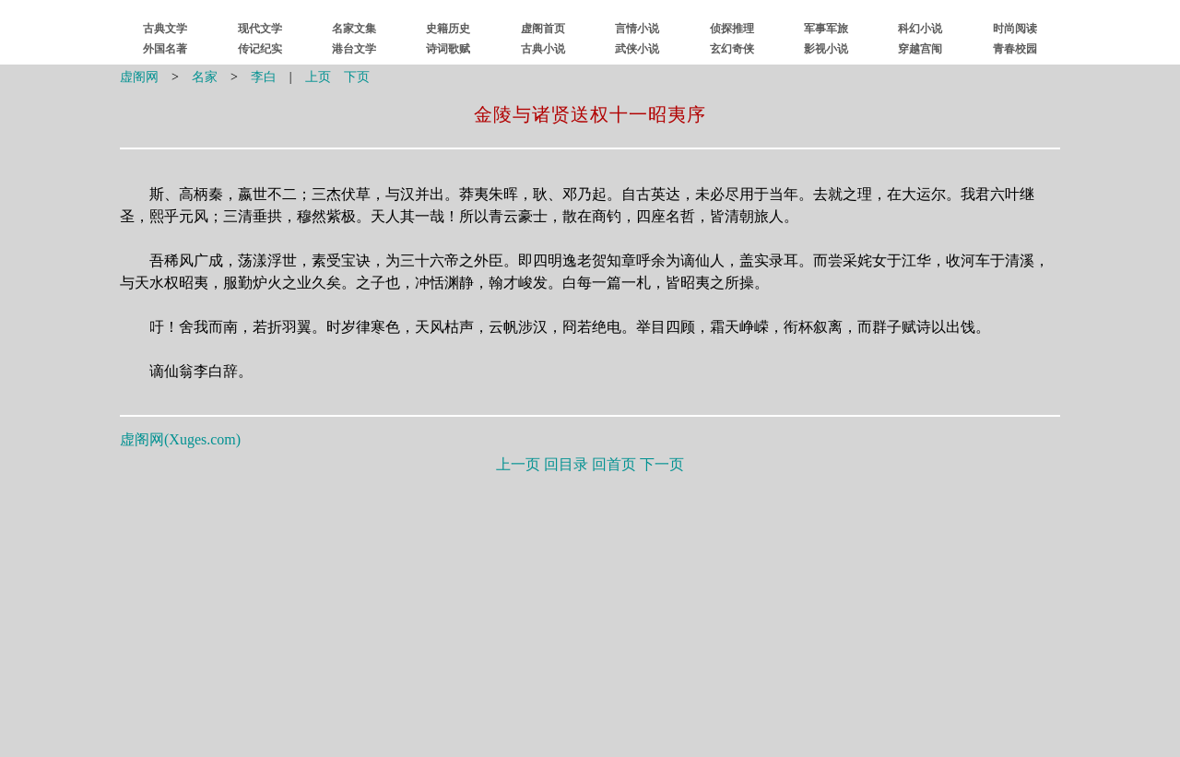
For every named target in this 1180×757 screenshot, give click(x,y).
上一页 (518, 464)
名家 (205, 77)
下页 (357, 77)
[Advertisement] (590, 611)
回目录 (566, 464)
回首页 (614, 464)
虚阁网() (180, 439)
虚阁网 (139, 77)
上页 (318, 77)
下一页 (662, 464)
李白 (264, 77)
